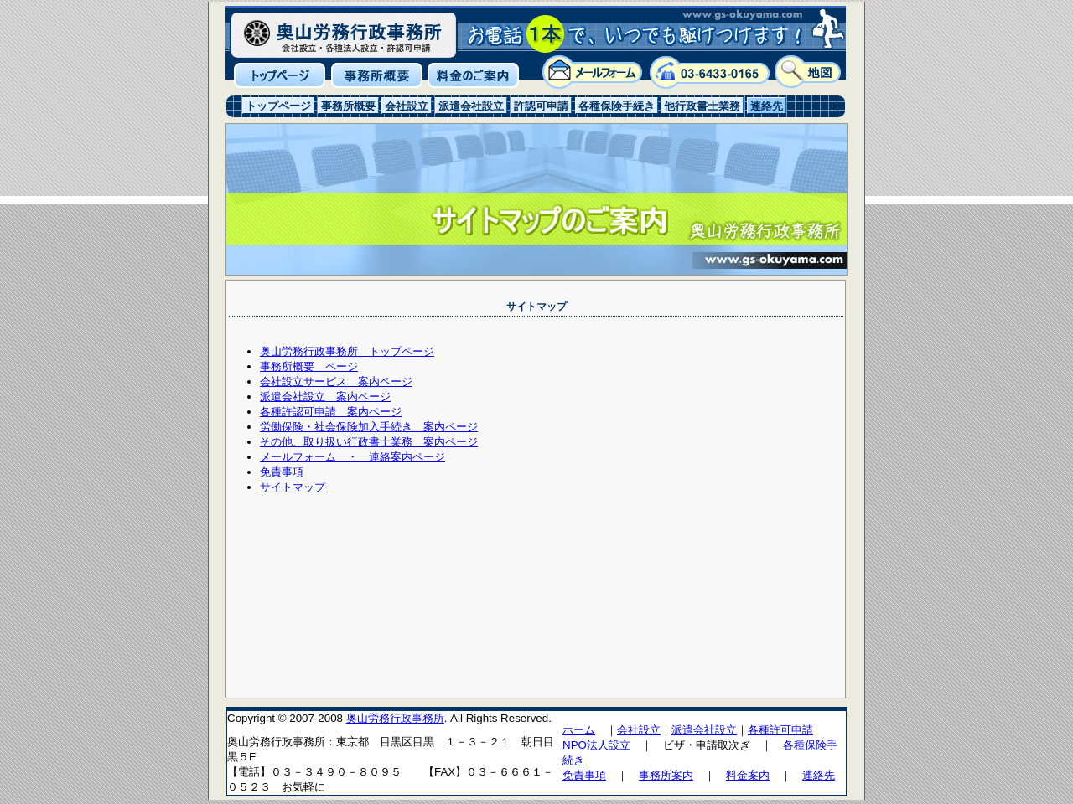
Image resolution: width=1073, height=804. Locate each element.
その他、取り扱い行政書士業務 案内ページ (369, 442)
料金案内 (748, 775)
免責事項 (281, 472)
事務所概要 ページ (309, 366)
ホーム (578, 730)
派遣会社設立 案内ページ (325, 396)
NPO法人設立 (596, 745)
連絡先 (818, 775)
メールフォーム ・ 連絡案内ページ (352, 457)
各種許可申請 (780, 730)
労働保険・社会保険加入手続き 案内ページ (369, 426)
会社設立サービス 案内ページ (336, 381)
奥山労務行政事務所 (395, 718)
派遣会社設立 (704, 730)
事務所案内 (666, 775)
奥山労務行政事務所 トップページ (347, 351)
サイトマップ (292, 487)
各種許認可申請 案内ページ (331, 411)
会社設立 (639, 730)
